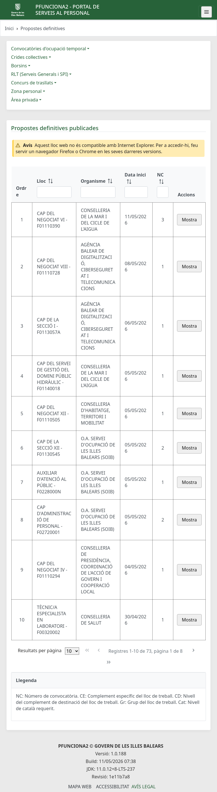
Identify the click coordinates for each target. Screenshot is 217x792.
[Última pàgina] (108, 662)
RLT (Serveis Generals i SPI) (39, 74)
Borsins (19, 66)
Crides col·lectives (29, 57)
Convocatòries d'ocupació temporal (48, 48)
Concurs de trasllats (32, 83)
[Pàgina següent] (193, 650)
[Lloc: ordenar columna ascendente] (54, 184)
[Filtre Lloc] (54, 192)
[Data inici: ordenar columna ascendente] (136, 184)
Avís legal (144, 786)
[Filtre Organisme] (98, 192)
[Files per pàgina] (72, 651)
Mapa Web (79, 786)
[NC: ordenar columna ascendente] (162, 184)
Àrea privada (24, 100)
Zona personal (26, 91)
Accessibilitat (112, 786)
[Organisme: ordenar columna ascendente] (98, 184)
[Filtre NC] (162, 192)
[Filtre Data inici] (136, 192)
